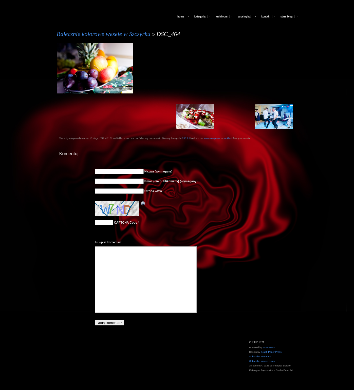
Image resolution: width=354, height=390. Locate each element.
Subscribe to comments (262, 361)
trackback (228, 138)
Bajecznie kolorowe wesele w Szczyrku (104, 34)
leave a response (212, 138)
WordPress (269, 347)
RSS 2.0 (186, 138)
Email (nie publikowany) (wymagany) (170, 181)
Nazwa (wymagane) (158, 171)
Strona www (153, 191)
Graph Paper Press (271, 351)
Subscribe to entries (260, 356)
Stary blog (287, 16)
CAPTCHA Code (125, 222)
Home (180, 16)
